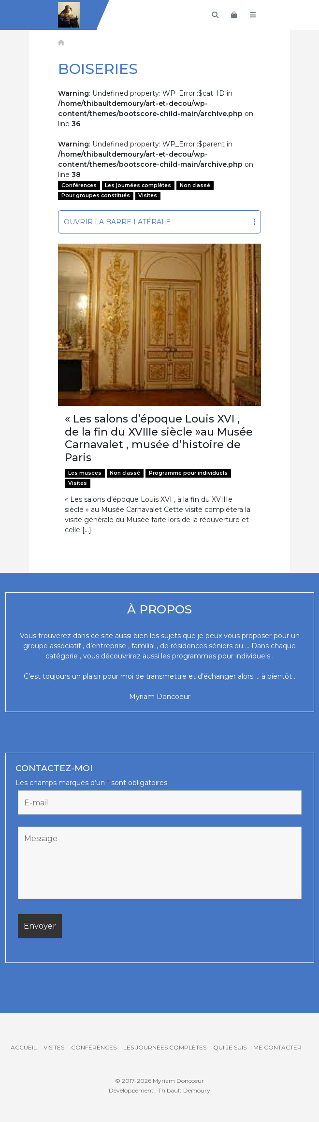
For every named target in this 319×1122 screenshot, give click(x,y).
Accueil (24, 1047)
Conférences (79, 185)
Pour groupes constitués (95, 195)
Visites (147, 195)
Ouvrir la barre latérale (160, 222)
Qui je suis (229, 1047)
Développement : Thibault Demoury (159, 1090)
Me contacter (277, 1047)
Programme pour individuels (188, 473)
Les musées (85, 473)
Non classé (195, 185)
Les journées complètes (138, 185)
